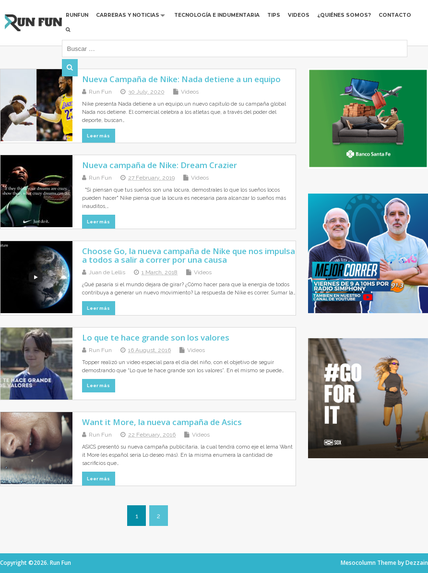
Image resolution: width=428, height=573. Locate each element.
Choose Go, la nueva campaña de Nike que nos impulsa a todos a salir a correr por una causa (188, 255)
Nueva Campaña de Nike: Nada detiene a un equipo (181, 79)
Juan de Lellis (107, 272)
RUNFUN (77, 15)
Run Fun (100, 91)
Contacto (395, 15)
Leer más (98, 135)
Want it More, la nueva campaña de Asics (162, 421)
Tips (273, 15)
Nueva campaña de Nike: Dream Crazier (159, 165)
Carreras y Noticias (127, 15)
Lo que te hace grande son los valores (155, 337)
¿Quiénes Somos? (344, 15)
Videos (298, 15)
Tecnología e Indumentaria (217, 15)
